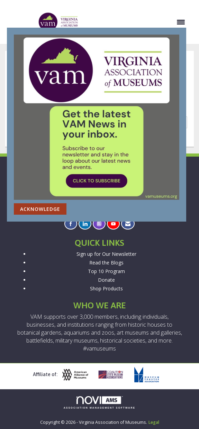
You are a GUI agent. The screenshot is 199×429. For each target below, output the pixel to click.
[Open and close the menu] (136, 22)
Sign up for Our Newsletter (106, 254)
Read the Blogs (106, 262)
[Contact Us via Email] (128, 224)
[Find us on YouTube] (113, 224)
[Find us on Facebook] (70, 224)
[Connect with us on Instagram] (99, 224)
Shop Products (106, 288)
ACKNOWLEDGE (40, 209)
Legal (153, 422)
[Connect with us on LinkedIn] (85, 224)
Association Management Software (100, 402)
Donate (106, 280)
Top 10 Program (106, 271)
